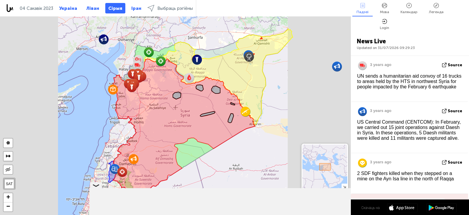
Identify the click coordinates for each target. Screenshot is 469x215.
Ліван (92, 8)
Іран (136, 8)
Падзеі (362, 8)
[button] (113, 89)
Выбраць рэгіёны (170, 8)
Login (384, 24)
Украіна (68, 8)
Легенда (436, 8)
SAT (9, 184)
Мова (384, 8)
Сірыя (115, 8)
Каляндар (409, 8)
